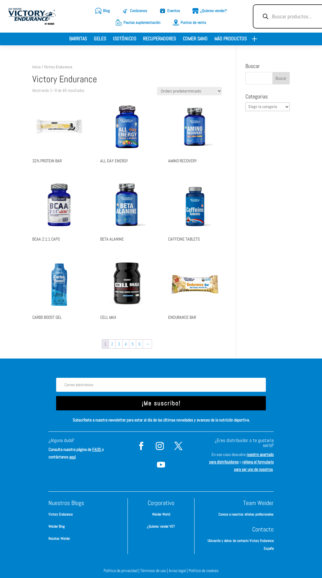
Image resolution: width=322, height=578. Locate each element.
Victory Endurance (60, 514)
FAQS (97, 449)
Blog (106, 10)
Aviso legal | (179, 570)
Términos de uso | (154, 570)
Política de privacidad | (122, 570)
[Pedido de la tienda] (189, 91)
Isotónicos (124, 39)
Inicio (36, 67)
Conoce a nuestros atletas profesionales (246, 514)
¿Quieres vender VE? (161, 526)
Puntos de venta (193, 22)
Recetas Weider (59, 538)
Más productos (230, 39)
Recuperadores (159, 39)
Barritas (78, 39)
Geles (100, 39)
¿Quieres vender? (213, 10)
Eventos (173, 10)
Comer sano (195, 39)
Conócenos (138, 10)
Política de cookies (203, 570)
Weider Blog (56, 526)
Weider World (161, 514)
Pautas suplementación (141, 22)
